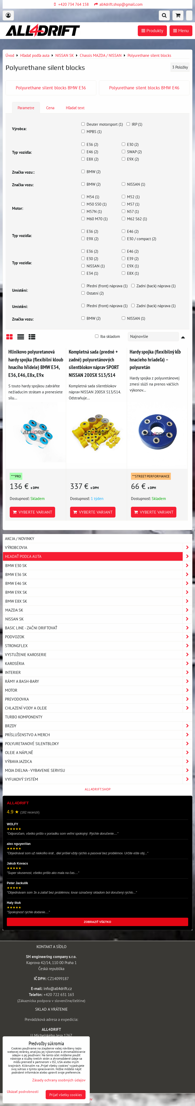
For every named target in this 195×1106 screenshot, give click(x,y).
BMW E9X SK (98, 592)
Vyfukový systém (98, 779)
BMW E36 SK (98, 574)
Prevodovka (98, 699)
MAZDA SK (98, 610)
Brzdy (98, 726)
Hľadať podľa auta (98, 556)
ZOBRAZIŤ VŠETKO (97, 921)
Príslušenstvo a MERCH (98, 734)
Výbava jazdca (98, 761)
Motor (98, 690)
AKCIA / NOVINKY (19, 538)
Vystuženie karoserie (98, 654)
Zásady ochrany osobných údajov (59, 1079)
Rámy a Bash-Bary (98, 681)
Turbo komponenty (23, 716)
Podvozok (98, 636)
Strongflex (98, 645)
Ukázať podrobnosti (23, 1092)
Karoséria (98, 663)
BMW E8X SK (98, 601)
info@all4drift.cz (58, 988)
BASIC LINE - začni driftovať (98, 628)
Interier (98, 672)
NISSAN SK (98, 619)
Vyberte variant (32, 512)
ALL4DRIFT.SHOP (97, 789)
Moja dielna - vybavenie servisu (98, 770)
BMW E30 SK (98, 565)
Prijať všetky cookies (65, 1094)
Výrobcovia (98, 547)
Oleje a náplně (98, 752)
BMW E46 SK (98, 583)
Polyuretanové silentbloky (98, 743)
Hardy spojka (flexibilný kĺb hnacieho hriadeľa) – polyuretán (155, 359)
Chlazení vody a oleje (98, 708)
